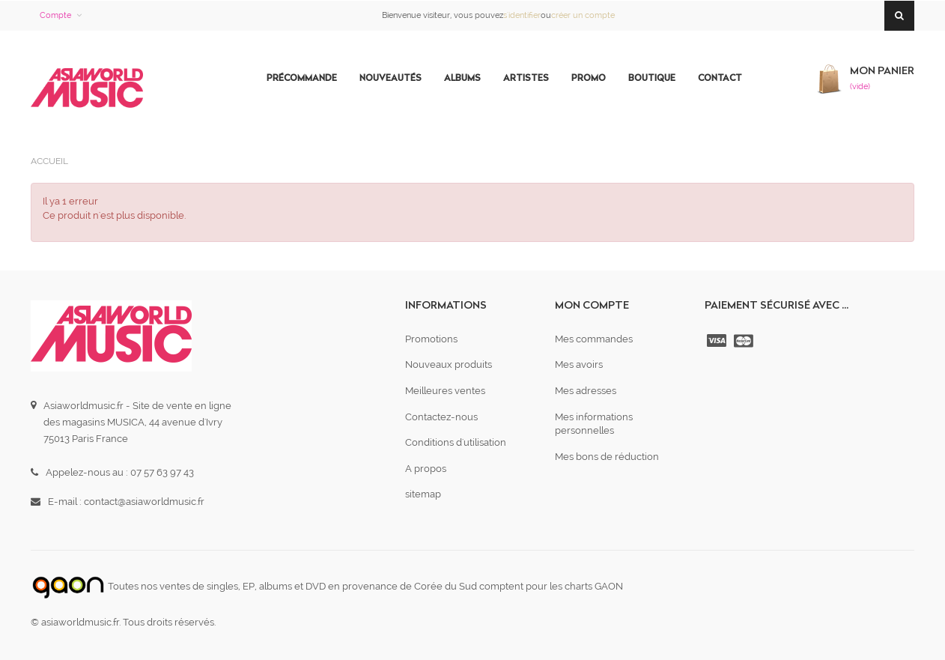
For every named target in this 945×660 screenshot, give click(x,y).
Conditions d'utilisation (455, 442)
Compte (55, 15)
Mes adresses (585, 390)
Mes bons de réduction (607, 456)
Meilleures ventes (445, 390)
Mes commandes (594, 339)
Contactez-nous (441, 417)
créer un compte (583, 15)
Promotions (431, 339)
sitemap (423, 494)
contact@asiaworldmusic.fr (144, 501)
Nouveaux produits (448, 364)
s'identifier (522, 15)
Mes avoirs (579, 364)
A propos (425, 468)
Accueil (49, 161)
